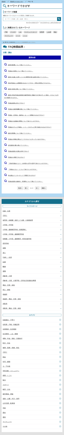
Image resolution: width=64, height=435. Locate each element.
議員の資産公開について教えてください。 (19, 89)
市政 (4, 408)
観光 (4, 380)
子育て (5, 215)
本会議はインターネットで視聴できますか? (19, 175)
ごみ (20, 32)
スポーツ (6, 385)
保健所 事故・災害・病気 (12, 299)
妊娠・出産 (6, 211)
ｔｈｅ (25, 35)
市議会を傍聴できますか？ (14, 157)
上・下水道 (6, 366)
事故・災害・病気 (9, 285)
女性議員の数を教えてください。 (16, 145)
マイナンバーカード (30, 32)
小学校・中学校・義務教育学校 (13, 234)
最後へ (44, 188)
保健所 (5, 294)
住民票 (42, 32)
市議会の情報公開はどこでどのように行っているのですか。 (25, 139)
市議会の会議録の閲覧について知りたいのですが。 (22, 121)
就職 (4, 248)
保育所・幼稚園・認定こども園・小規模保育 (18, 220)
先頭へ (20, 188)
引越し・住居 (7, 257)
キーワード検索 (10, 12)
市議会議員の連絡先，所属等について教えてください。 (23, 181)
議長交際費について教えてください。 (18, 133)
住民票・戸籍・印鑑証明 (11, 324)
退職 (4, 271)
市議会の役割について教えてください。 (18, 71)
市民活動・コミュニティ (11, 371)
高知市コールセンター (16, 1)
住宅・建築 (6, 361)
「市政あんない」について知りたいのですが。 (20, 169)
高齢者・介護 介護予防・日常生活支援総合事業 (19, 280)
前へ (26, 188)
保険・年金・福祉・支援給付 (12, 338)
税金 (55, 32)
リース (18, 35)
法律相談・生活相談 (9, 329)
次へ (37, 188)
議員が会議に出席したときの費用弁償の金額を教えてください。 (26, 77)
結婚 (4, 262)
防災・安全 (6, 343)
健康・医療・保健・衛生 (11, 348)
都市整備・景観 (8, 394)
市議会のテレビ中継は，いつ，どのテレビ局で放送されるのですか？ (27, 127)
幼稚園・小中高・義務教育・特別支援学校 (17, 239)
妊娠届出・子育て (9, 320)
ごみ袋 (49, 32)
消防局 (5, 304)
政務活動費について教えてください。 (18, 65)
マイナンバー (9, 35)
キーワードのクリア (32, 22)
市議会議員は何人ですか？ (14, 103)
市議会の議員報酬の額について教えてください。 (21, 109)
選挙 (4, 417)
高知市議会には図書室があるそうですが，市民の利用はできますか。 (27, 83)
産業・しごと (7, 375)
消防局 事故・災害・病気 (12, 308)
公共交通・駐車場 (9, 403)
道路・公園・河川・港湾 (11, 398)
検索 (59, 19)
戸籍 (6, 32)
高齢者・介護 (7, 276)
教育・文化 (6, 389)
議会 (4, 412)
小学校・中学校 (8, 225)
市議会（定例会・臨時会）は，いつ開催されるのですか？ (24, 115)
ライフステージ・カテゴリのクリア (50, 22)
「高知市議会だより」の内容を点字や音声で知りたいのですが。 (26, 163)
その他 (5, 426)
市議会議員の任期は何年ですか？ (16, 151)
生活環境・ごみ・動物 (10, 334)
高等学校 (6, 243)
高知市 (4, 1)
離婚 (4, 266)
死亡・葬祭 (6, 290)
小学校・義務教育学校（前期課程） (15, 229)
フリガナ (13, 32)
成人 (4, 253)
